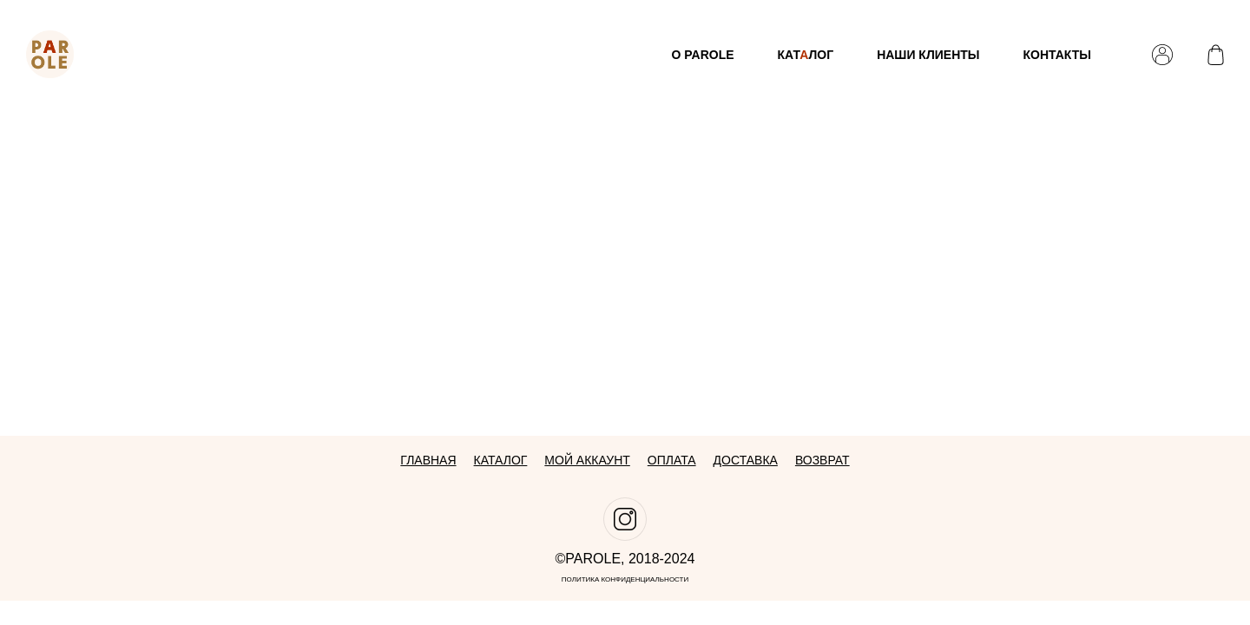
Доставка (746, 460)
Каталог (501, 460)
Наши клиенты (928, 55)
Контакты (1057, 55)
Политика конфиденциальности (625, 579)
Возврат (822, 460)
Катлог (806, 55)
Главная (428, 460)
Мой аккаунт (586, 460)
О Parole (702, 55)
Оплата (672, 460)
